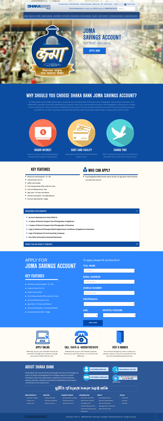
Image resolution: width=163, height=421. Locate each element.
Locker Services (50, 403)
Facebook (124, 398)
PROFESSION (90, 299)
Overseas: (107, 8)
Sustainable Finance (116, 16)
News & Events (103, 16)
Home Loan (30, 403)
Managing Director (105, 398)
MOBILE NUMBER (92, 288)
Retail (39, 16)
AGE (85, 310)
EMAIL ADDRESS (91, 277)
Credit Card (30, 401)
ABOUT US (32, 16)
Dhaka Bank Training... (70, 398)
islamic (94, 16)
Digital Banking (85, 16)
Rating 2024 (119, 4)
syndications (74, 16)
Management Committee (107, 406)
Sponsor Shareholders (106, 401)
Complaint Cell (85, 403)
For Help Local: (90, 8)
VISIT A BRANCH (120, 347)
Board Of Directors (105, 403)
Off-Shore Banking (51, 401)
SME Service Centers (87, 401)
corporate (57, 16)
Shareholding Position (88, 406)
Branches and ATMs (87, 398)
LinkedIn (124, 403)
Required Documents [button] (81, 211)
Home (26, 16)
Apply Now (94, 51)
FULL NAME (89, 265)
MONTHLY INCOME (112, 310)
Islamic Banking (50, 398)
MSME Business (47, 16)
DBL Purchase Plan (105, 409)
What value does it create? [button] (81, 244)
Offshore (65, 16)
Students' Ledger (32, 398)
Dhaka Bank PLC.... (69, 401)
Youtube (124, 401)
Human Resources (130, 16)
